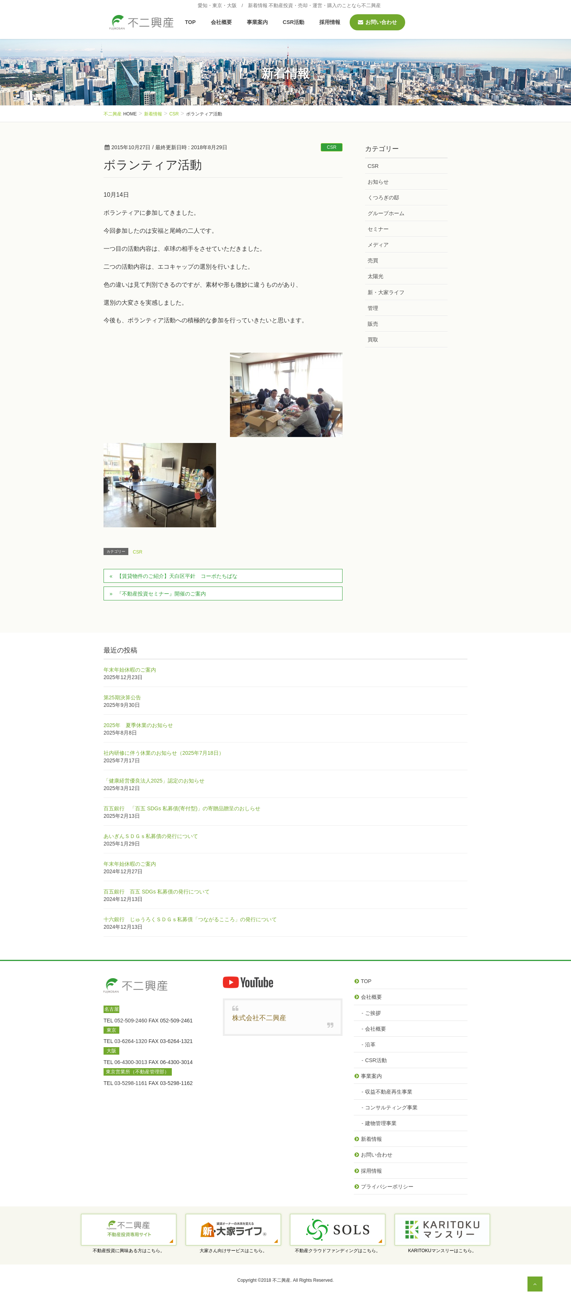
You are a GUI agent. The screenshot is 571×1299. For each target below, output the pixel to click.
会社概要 (371, 997)
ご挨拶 (373, 1013)
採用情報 (371, 1171)
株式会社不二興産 (259, 1018)
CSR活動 (376, 1060)
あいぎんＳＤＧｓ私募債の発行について (151, 836)
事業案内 (371, 1076)
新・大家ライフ (386, 292)
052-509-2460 (130, 1021)
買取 (373, 340)
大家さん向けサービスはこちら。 (233, 1250)
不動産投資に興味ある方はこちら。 (129, 1250)
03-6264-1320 (130, 1041)
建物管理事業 (381, 1123)
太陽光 (375, 276)
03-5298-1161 (130, 1083)
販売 (373, 324)
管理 (373, 308)
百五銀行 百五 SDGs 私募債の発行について (157, 892)
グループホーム (386, 213)
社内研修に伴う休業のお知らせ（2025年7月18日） (164, 753)
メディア (378, 245)
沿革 (370, 1045)
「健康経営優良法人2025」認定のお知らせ (154, 781)
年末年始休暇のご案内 (130, 670)
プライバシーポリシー (387, 1187)
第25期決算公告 (122, 697)
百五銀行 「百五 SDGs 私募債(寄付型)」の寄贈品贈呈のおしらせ (182, 808)
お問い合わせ (376, 1155)
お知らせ (378, 182)
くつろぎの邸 (383, 198)
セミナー (378, 229)
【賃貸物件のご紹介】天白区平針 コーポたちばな (177, 576)
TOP (366, 981)
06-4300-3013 (130, 1062)
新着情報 (371, 1139)
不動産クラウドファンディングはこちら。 (337, 1250)
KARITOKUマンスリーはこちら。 (442, 1250)
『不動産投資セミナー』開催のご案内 (161, 594)
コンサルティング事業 (391, 1107)
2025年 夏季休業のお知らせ (138, 725)
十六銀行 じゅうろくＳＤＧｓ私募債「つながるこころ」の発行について (190, 919)
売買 (373, 260)
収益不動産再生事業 (388, 1092)
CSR (331, 147)
